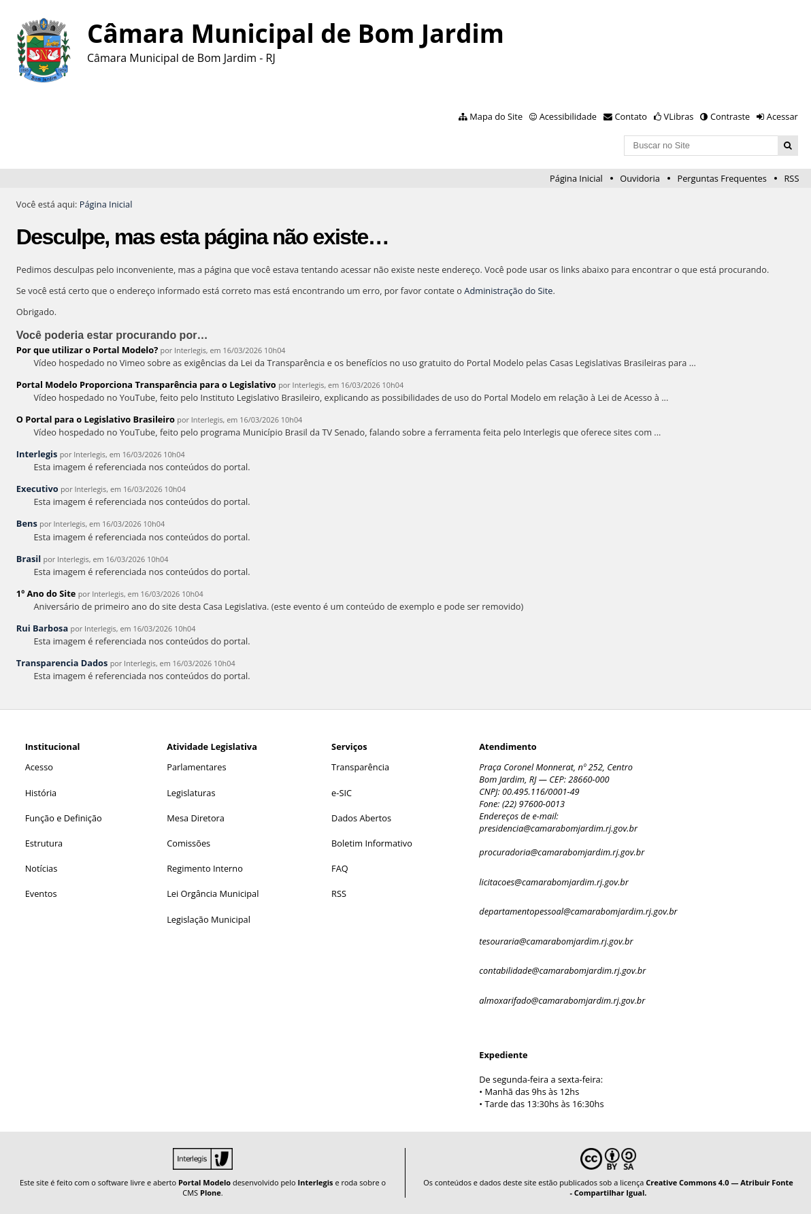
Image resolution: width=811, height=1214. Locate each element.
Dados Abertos (361, 818)
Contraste (730, 116)
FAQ (339, 868)
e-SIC (341, 793)
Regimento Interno (205, 868)
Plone (210, 1192)
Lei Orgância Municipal (213, 893)
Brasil (28, 559)
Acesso (39, 767)
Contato (631, 116)
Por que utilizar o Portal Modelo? (87, 350)
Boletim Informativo (371, 843)
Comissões (188, 843)
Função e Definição (63, 818)
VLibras (679, 116)
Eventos (41, 893)
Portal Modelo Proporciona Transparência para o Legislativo (146, 384)
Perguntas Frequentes (721, 178)
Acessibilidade (568, 116)
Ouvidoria (640, 178)
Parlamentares (196, 767)
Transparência (360, 767)
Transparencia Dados (61, 663)
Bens (26, 523)
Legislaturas (191, 793)
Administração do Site (508, 290)
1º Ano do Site (46, 593)
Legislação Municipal (208, 919)
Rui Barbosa (42, 628)
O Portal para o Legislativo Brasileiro (95, 419)
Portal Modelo (204, 1182)
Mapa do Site (496, 116)
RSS (791, 178)
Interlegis (37, 454)
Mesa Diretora (196, 818)
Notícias (41, 868)
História (41, 793)
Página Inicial (576, 178)
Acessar (782, 116)
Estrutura (44, 843)
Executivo (37, 488)
